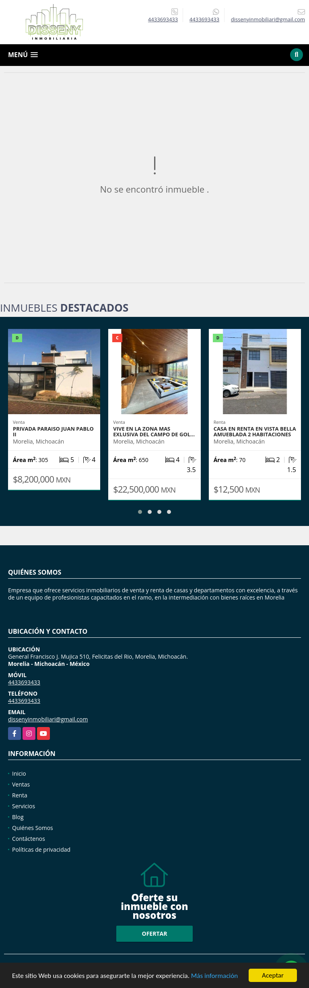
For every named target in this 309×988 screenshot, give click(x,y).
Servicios (23, 806)
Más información (214, 976)
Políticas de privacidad (41, 849)
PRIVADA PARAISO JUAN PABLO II (53, 431)
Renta (19, 795)
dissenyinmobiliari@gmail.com (48, 719)
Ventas (21, 784)
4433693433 (163, 19)
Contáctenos (28, 838)
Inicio (19, 773)
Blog (18, 817)
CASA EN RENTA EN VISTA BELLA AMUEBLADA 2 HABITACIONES (255, 431)
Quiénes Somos (32, 828)
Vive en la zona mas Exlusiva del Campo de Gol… (154, 431)
